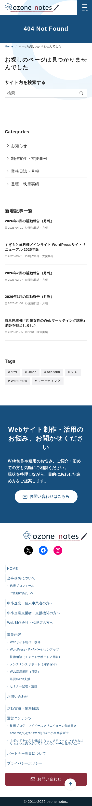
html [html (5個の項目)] (14, 372)
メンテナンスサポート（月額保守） (34, 664)
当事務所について (21, 578)
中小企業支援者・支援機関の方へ (33, 612)
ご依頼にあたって (22, 592)
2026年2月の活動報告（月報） (29, 273)
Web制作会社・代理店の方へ (30, 622)
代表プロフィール (22, 585)
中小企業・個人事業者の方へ (30, 603)
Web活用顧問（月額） (25, 671)
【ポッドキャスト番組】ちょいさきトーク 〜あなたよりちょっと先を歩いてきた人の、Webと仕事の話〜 (47, 741)
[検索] (46, 93)
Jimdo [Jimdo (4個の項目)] (32, 372)
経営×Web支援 (20, 678)
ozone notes (57, 801)
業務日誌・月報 (25, 171)
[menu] (84, 7)
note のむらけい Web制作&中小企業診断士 (39, 732)
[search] (81, 93)
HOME (12, 568)
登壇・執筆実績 (25, 184)
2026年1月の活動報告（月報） (29, 297)
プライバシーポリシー (24, 763)
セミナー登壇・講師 (23, 686)
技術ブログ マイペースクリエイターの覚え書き (43, 725)
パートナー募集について (26, 753)
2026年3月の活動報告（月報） (29, 221)
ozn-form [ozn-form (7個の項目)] (53, 372)
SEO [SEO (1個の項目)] (74, 372)
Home (9, 46)
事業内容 (14, 634)
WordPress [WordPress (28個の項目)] (19, 380)
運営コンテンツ (19, 718)
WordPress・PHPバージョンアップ (34, 649)
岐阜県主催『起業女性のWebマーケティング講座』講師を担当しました (46, 323)
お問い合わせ (17, 696)
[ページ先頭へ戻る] (46, 760)
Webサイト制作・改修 (25, 641)
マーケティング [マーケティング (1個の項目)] (49, 380)
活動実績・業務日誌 (23, 708)
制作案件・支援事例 (29, 158)
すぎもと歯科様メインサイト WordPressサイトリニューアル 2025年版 (45, 247)
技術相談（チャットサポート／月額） (36, 656)
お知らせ (19, 146)
